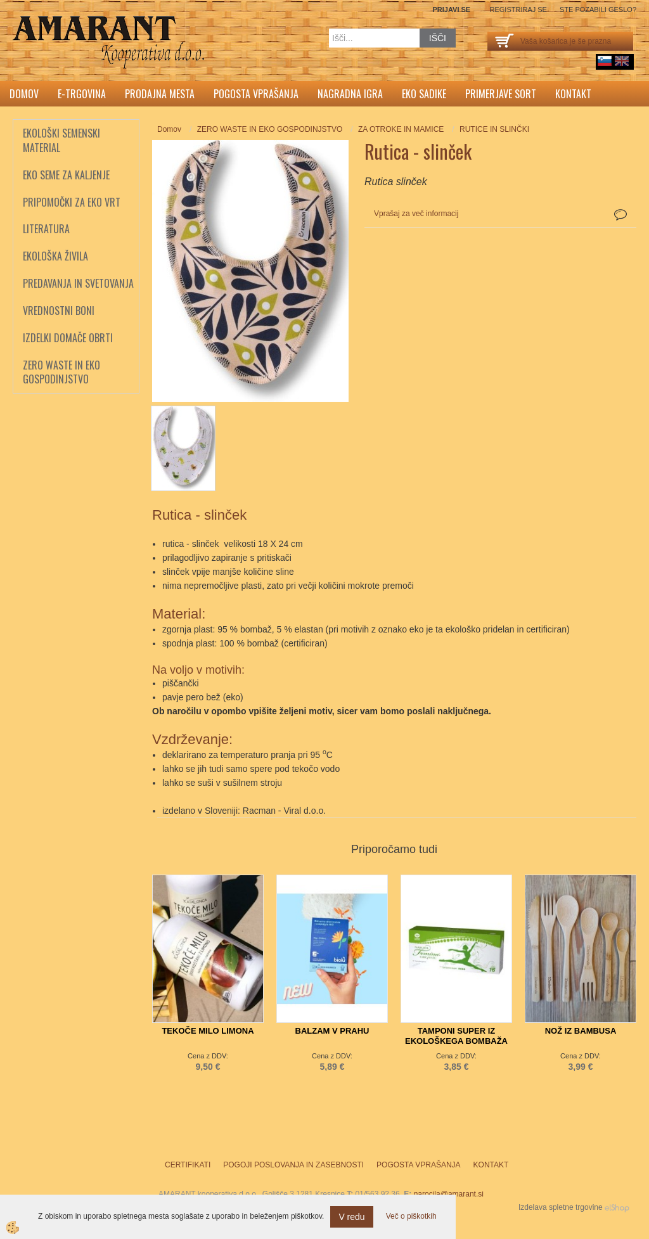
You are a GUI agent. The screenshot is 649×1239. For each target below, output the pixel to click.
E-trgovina (82, 93)
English (622, 61)
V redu (351, 1217)
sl (605, 61)
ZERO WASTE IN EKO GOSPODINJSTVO (270, 129)
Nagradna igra (350, 93)
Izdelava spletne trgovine (560, 1207)
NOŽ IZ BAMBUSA (581, 1031)
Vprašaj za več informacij (416, 213)
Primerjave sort (500, 93)
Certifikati (187, 1164)
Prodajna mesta (160, 93)
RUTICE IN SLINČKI (494, 129)
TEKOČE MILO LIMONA (208, 1031)
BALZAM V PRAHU (332, 1031)
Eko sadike (424, 93)
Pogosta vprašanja (256, 93)
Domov (24, 93)
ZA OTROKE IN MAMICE (401, 129)
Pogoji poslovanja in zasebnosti (293, 1164)
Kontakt (573, 93)
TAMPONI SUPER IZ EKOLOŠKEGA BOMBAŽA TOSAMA (456, 1041)
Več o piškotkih (411, 1216)
